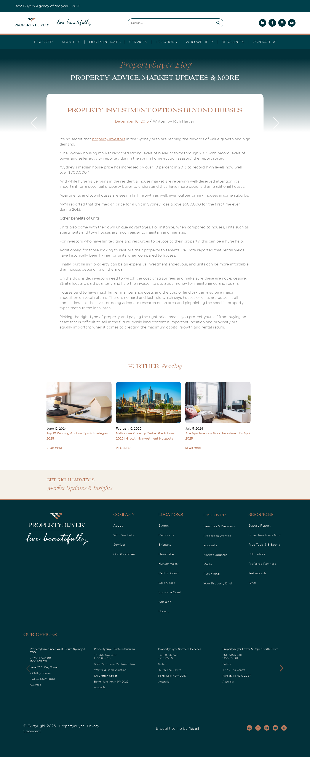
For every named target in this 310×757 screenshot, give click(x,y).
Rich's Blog (211, 574)
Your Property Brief (217, 583)
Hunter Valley (168, 563)
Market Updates (215, 554)
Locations (166, 42)
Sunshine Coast (170, 592)
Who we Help (199, 42)
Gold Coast (166, 582)
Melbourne (166, 535)
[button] (281, 668)
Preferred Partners (262, 563)
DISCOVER (43, 42)
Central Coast (168, 573)
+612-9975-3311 (167, 655)
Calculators (256, 554)
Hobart (163, 611)
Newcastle (166, 554)
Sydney (163, 525)
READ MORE (54, 448)
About (118, 525)
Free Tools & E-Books (264, 544)
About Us (70, 42)
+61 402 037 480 (105, 655)
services (138, 42)
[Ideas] (194, 728)
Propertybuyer (71, 726)
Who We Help (123, 535)
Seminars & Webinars (219, 526)
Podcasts (210, 545)
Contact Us (264, 42)
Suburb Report (259, 525)
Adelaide (164, 601)
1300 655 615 (38, 661)
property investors (108, 139)
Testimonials (257, 573)
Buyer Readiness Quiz (264, 535)
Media (207, 564)
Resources (233, 42)
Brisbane (164, 544)
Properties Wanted (217, 535)
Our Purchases (105, 42)
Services (119, 544)
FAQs (252, 582)
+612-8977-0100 (40, 658)
